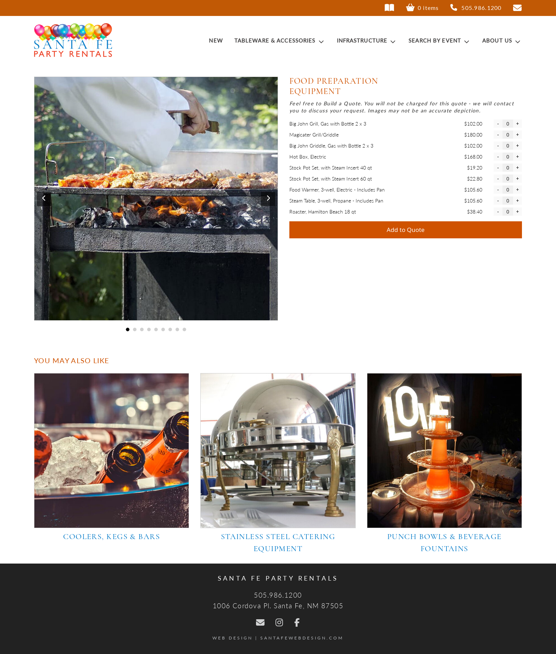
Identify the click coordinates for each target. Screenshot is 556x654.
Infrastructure (367, 40)
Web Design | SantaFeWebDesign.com (278, 638)
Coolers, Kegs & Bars (111, 537)
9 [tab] (184, 329)
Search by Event (439, 40)
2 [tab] (134, 329)
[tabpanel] (156, 199)
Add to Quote (406, 230)
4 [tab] (149, 329)
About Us (502, 40)
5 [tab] (156, 329)
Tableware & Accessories (280, 40)
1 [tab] (127, 329)
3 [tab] (142, 329)
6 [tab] (163, 329)
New (216, 40)
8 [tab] (177, 329)
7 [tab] (170, 329)
